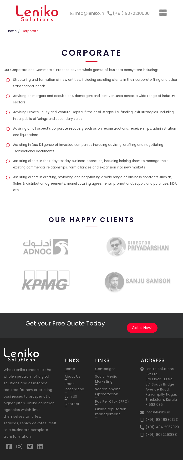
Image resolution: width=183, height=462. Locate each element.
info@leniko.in (158, 414)
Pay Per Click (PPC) (112, 403)
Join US (71, 398)
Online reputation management (111, 414)
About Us (72, 378)
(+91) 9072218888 (161, 437)
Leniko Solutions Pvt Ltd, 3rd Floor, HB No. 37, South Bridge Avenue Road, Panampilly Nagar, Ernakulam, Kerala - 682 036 (161, 388)
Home (12, 31)
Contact (72, 406)
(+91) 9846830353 (162, 422)
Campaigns (105, 370)
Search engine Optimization (108, 393)
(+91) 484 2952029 (162, 429)
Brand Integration (74, 388)
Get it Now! (142, 329)
